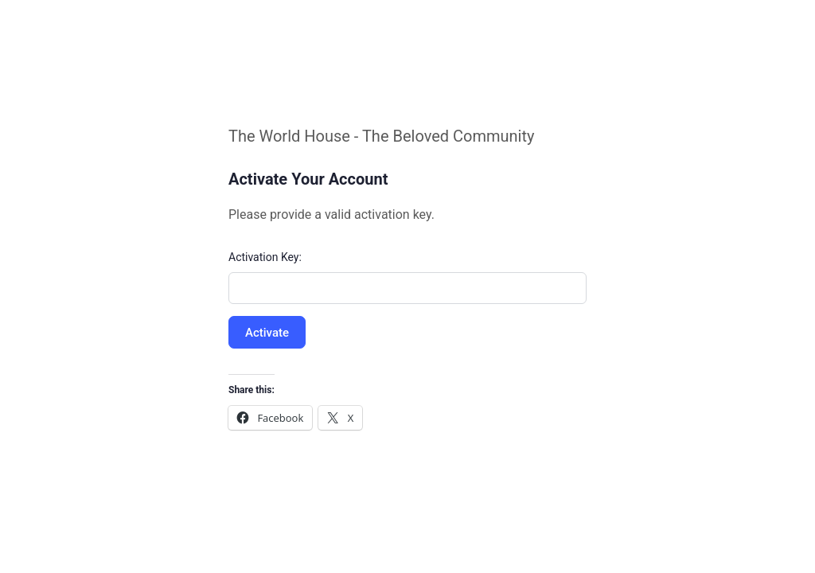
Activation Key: (265, 257)
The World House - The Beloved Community (381, 136)
